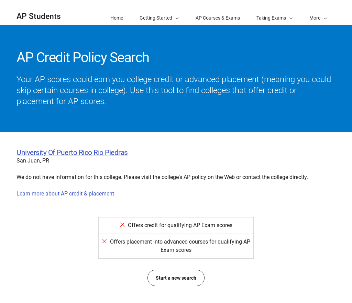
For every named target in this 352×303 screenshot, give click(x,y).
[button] (318, 12)
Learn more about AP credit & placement (65, 193)
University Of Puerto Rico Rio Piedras (72, 152)
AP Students (38, 16)
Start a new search (176, 278)
